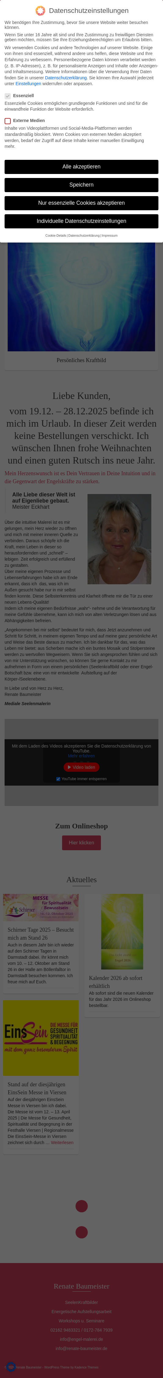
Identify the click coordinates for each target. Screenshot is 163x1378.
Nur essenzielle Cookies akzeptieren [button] (81, 203)
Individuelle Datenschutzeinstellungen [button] (81, 221)
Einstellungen (28, 83)
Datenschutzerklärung (66, 77)
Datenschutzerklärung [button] (84, 235)
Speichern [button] (81, 185)
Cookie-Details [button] (56, 235)
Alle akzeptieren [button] (81, 167)
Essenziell (21, 95)
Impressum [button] (109, 235)
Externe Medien (27, 120)
